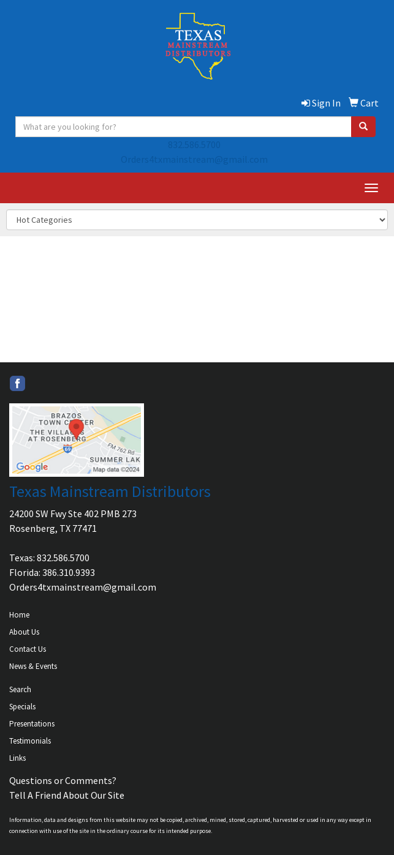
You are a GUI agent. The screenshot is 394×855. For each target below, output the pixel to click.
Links (17, 758)
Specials (22, 706)
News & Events (33, 666)
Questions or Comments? (62, 780)
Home (19, 615)
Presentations (32, 724)
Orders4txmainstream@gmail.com (194, 159)
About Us (24, 632)
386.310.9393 (68, 572)
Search (20, 689)
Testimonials (30, 741)
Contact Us (27, 649)
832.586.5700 (194, 144)
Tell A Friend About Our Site (66, 795)
